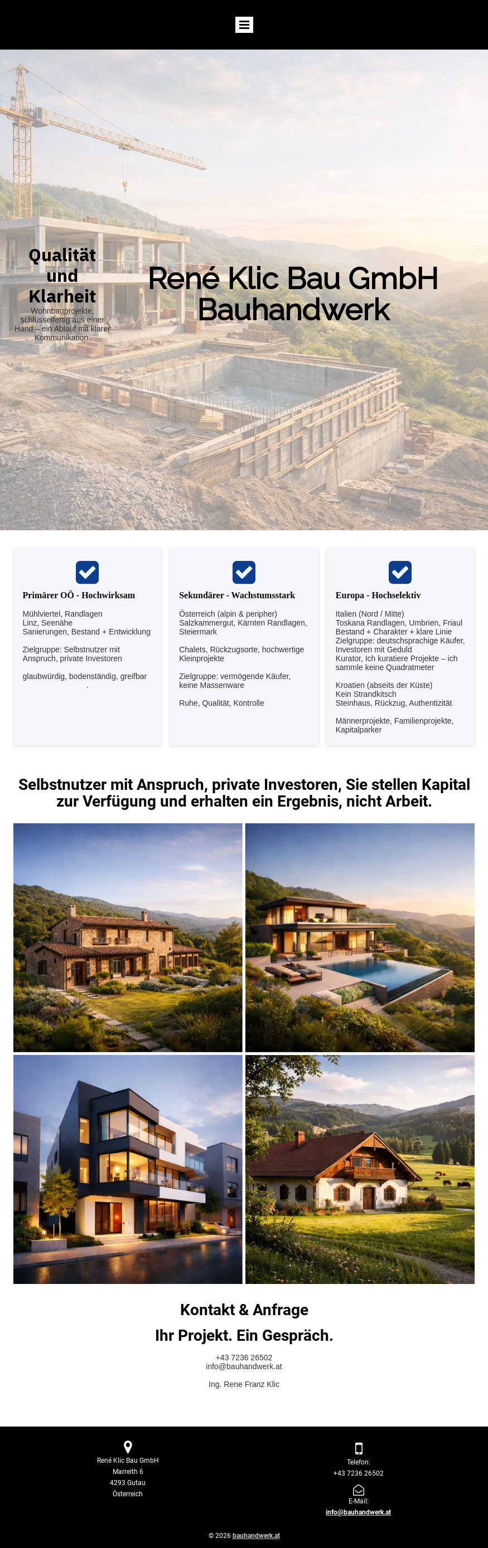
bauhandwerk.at (256, 1536)
